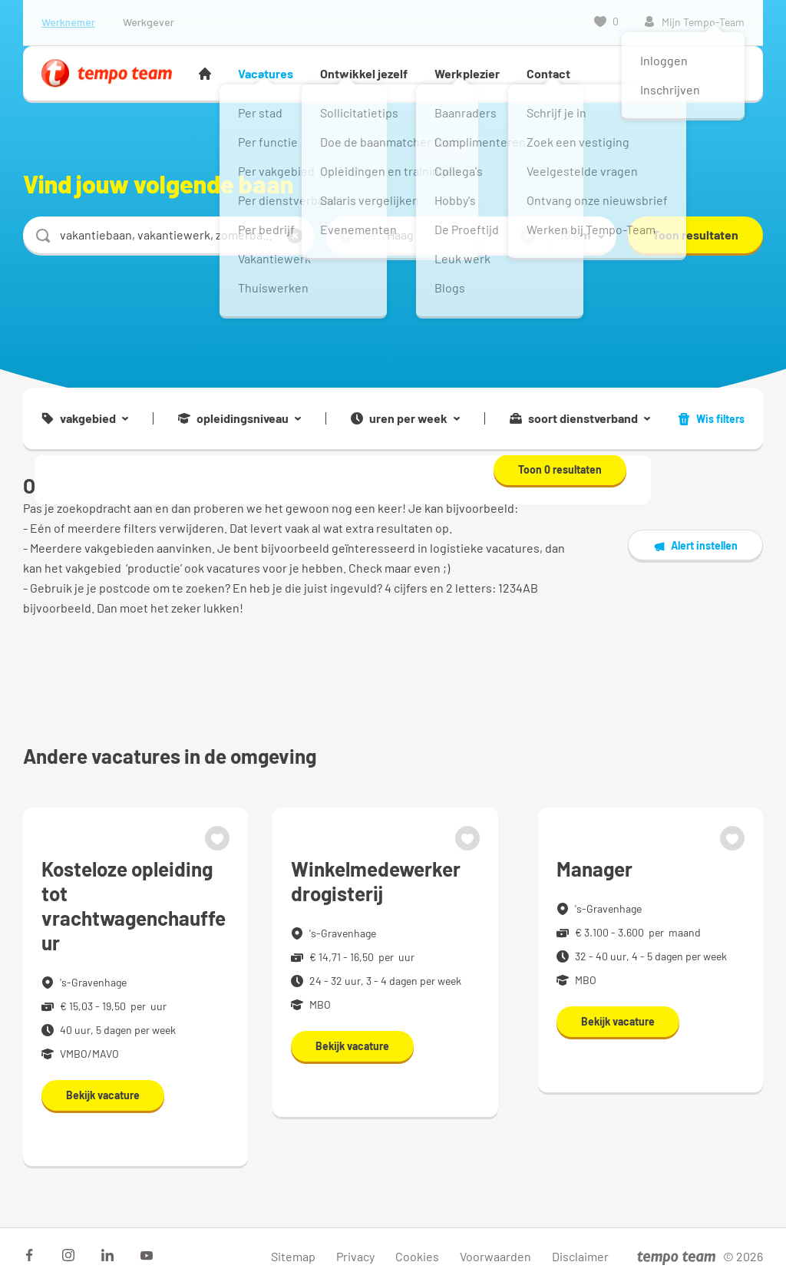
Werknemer (68, 21)
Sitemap (293, 1256)
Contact (548, 73)
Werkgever (148, 21)
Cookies (417, 1256)
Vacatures (265, 73)
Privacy (355, 1256)
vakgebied (84, 418)
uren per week (405, 418)
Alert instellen (695, 546)
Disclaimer (580, 1256)
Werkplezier (467, 73)
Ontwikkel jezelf (364, 73)
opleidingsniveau (239, 418)
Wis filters (711, 418)
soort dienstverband (580, 418)
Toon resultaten (695, 234)
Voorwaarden (495, 1256)
